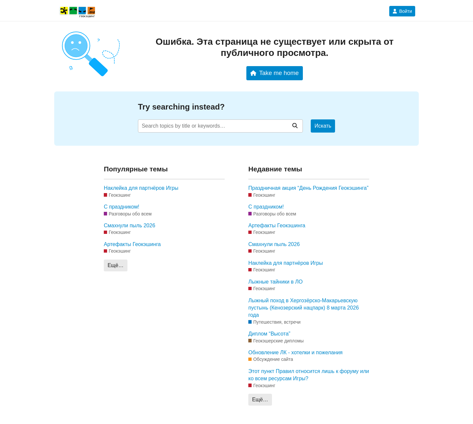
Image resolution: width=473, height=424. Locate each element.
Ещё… (115, 265)
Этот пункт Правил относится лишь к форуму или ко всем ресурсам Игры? (308, 374)
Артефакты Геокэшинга (132, 244)
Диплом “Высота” (269, 334)
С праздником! (121, 207)
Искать (323, 126)
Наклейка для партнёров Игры (141, 188)
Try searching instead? (181, 106)
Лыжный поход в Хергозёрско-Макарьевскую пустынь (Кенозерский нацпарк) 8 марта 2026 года (303, 308)
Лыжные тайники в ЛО (275, 282)
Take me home (274, 72)
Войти (402, 11)
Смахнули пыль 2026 (129, 225)
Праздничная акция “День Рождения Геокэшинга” (308, 188)
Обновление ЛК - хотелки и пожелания (295, 352)
